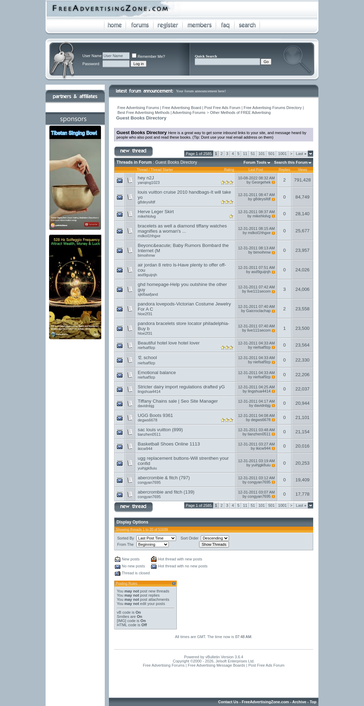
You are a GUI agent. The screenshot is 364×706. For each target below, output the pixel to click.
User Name (92, 56)
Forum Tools (255, 162)
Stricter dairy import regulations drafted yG (181, 386)
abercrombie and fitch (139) (166, 492)
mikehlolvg (147, 216)
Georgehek (261, 182)
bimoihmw (146, 255)
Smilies (123, 616)
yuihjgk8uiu (147, 468)
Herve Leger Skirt (156, 211)
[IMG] (121, 621)
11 (245, 154)
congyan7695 (149, 482)
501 (271, 154)
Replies (284, 170)
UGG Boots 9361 (155, 415)
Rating (229, 170)
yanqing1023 (149, 182)
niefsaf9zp (146, 348)
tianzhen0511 (149, 434)
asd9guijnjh (147, 275)
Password (90, 64)
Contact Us (228, 702)
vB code (124, 612)
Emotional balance (157, 372)
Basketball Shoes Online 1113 (169, 444)
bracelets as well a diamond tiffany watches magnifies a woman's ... (182, 228)
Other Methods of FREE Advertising (240, 112)
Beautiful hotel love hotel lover (169, 343)
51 (253, 154)
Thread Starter (162, 170)
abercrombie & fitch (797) (164, 477)
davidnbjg (146, 406)
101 (262, 154)
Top (313, 702)
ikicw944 (145, 449)
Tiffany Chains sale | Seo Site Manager (178, 401)
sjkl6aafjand (148, 294)
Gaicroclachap (258, 311)
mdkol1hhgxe (149, 236)
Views (302, 170)
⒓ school (147, 357)
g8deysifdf (146, 202)
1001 (282, 154)
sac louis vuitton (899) (160, 429)
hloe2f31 (145, 314)
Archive (299, 702)
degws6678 (147, 420)
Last (301, 154)
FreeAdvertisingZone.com (265, 702)
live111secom (258, 291)
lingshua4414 (149, 391)
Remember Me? (148, 56)
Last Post (255, 170)
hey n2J (146, 177)
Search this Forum (291, 162)
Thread (142, 170)
